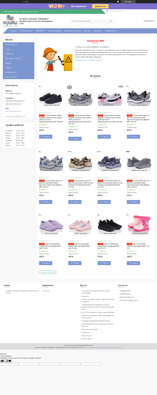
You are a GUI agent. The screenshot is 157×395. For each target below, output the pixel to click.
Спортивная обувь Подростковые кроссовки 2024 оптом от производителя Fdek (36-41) (110, 118)
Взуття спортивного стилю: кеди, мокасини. (98, 312)
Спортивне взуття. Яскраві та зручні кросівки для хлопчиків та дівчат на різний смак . (98, 307)
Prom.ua (90, 345)
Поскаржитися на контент (93, 347)
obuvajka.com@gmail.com (15, 117)
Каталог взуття (26, 31)
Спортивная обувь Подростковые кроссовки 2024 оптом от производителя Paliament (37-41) (79, 119)
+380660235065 (125, 291)
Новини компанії (54, 31)
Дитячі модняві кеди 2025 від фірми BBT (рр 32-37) (108, 246)
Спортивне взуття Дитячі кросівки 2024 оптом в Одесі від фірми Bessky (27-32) (80, 183)
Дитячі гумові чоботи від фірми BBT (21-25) (138, 246)
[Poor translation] (8, 361)
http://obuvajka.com (12, 111)
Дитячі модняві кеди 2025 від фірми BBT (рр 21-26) (50, 246)
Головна (13, 31)
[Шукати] (111, 21)
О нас (7, 49)
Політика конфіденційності (113, 347)
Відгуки (8, 63)
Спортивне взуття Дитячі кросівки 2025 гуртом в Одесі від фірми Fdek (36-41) (138, 183)
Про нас (87, 31)
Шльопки (85, 296)
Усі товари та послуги (47, 272)
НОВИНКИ (40, 31)
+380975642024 (125, 294)
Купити (47, 136)
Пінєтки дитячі (87, 339)
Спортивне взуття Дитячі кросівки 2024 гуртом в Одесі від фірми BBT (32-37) (138, 118)
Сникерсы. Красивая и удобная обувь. (96, 321)
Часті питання (10, 77)
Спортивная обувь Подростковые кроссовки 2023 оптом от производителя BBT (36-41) (51, 118)
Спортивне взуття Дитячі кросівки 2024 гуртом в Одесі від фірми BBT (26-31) (50, 183)
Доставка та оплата (72, 31)
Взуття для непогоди (89, 329)
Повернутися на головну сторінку (88, 60)
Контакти (97, 31)
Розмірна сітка (110, 31)
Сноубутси (86, 332)
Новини (8, 68)
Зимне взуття (87, 336)
